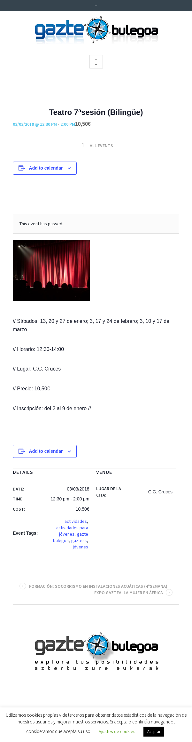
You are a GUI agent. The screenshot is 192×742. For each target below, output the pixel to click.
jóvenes (80, 547)
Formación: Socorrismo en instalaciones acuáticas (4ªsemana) (94, 586)
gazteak (79, 540)
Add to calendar (46, 168)
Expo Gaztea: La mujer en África (132, 592)
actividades (76, 521)
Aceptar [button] (153, 731)
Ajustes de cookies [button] (117, 731)
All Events (101, 145)
